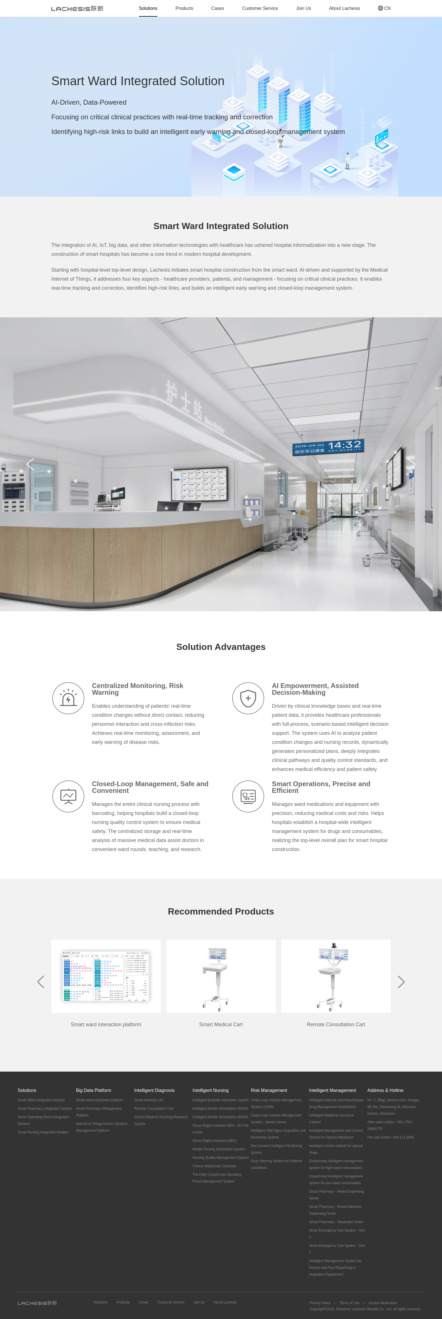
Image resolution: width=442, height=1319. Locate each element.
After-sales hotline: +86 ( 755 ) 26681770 (390, 1125)
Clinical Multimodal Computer (215, 1166)
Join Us (303, 8)
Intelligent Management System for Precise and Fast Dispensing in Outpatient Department (335, 1267)
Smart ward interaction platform (99, 1100)
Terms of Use (350, 1303)
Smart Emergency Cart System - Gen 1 (337, 1233)
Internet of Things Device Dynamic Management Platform (101, 1127)
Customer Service (260, 8)
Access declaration (383, 1303)
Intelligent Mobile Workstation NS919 (220, 1117)
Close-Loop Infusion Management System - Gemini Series (276, 1118)
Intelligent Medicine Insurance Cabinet (331, 1118)
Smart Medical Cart (148, 1100)
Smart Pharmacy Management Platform (99, 1112)
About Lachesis (344, 8)
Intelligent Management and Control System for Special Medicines (336, 1134)
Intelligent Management (332, 1090)
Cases (217, 8)
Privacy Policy (320, 1303)
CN (384, 8)
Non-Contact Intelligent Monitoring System (276, 1149)
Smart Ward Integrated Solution (41, 1100)
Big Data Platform (93, 1090)
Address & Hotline (385, 1090)
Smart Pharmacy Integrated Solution (45, 1109)
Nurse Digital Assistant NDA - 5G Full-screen (221, 1129)
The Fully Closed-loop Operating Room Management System (217, 1178)
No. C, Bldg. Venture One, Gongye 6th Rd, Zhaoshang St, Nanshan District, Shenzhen (393, 1107)
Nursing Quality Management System (221, 1158)
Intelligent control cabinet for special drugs (336, 1149)
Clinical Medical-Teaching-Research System (161, 1120)
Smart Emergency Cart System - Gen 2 (337, 1249)
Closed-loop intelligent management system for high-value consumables (336, 1164)
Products (184, 8)
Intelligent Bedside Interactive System (221, 1100)
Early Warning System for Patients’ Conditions (277, 1164)
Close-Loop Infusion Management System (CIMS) (276, 1103)
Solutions (148, 8)
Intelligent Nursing (211, 1090)
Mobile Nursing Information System (219, 1149)
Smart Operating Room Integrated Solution (43, 1120)
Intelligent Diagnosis (154, 1090)
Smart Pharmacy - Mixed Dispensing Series (336, 1195)
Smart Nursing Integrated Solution (43, 1132)
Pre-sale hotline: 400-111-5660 (390, 1137)
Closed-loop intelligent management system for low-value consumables (336, 1179)
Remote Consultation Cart (153, 1109)
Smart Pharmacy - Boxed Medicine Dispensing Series (335, 1210)
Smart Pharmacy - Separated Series (336, 1222)
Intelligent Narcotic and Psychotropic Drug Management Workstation (336, 1103)
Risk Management (269, 1090)
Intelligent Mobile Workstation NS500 (220, 1109)
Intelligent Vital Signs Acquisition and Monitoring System (278, 1134)
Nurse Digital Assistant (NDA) (215, 1141)
